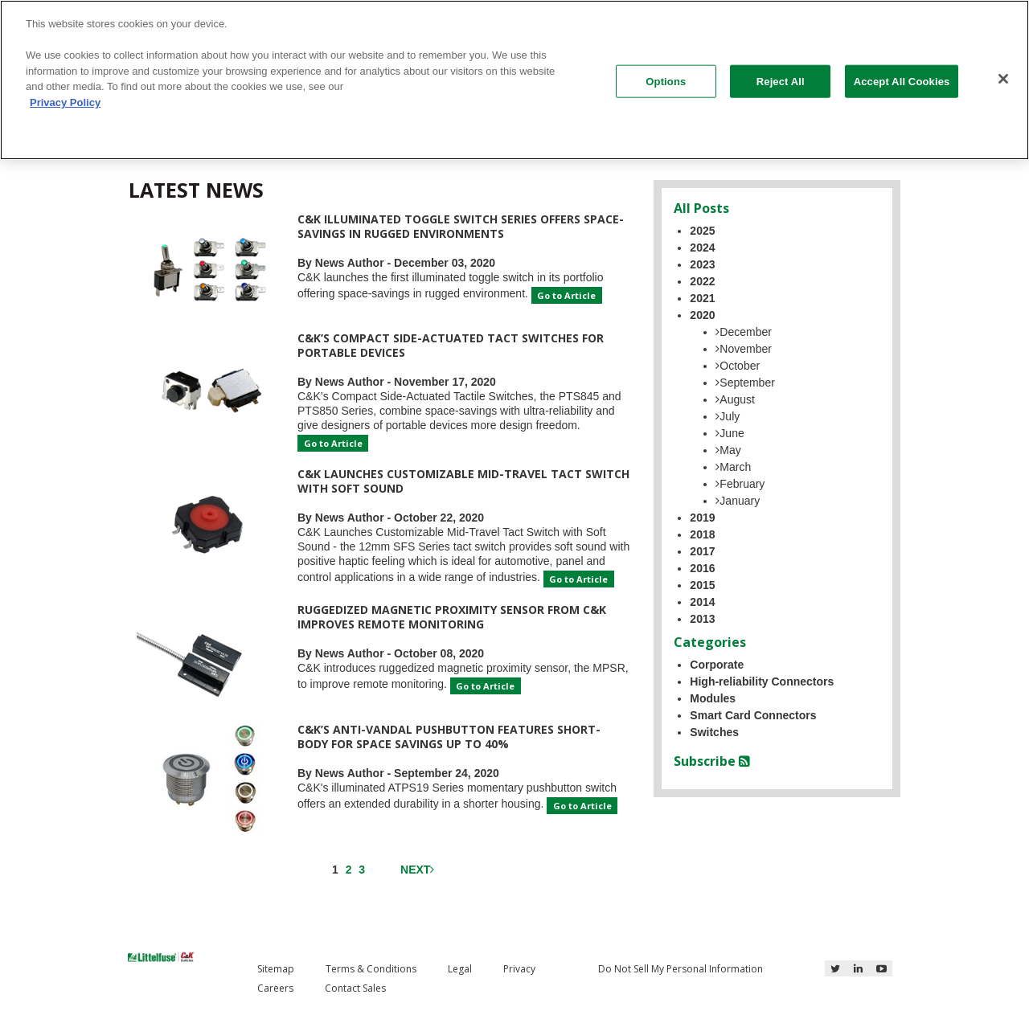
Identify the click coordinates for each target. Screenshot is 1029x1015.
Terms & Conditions (371, 969)
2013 (702, 618)
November (743, 348)
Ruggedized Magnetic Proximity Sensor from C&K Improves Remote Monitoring (451, 617)
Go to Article (566, 295)
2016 (702, 568)
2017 (702, 551)
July (727, 416)
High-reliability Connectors (762, 681)
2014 (702, 601)
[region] (514, 80)
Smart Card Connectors (753, 715)
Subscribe (712, 761)
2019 (702, 517)
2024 (702, 247)
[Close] (1003, 78)
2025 (702, 230)
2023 (702, 264)
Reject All (780, 81)
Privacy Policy (65, 102)
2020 (702, 315)
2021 (702, 298)
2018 (702, 534)
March (733, 466)
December (743, 331)
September (744, 382)
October (737, 365)
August (735, 399)
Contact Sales (355, 988)
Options (666, 81)
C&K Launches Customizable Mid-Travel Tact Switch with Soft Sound (463, 481)
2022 (702, 281)
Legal (460, 969)
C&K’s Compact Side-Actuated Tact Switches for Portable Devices (450, 345)
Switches (714, 732)
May (727, 450)
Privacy (519, 969)
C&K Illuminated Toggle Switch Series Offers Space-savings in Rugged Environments (460, 226)
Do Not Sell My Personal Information (680, 969)
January (737, 500)
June (729, 433)
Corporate (717, 664)
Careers (275, 988)
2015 (702, 585)
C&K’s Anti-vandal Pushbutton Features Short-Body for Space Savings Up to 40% (449, 736)
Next (417, 869)
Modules (713, 698)
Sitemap (275, 969)
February (740, 483)
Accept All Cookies (902, 81)
